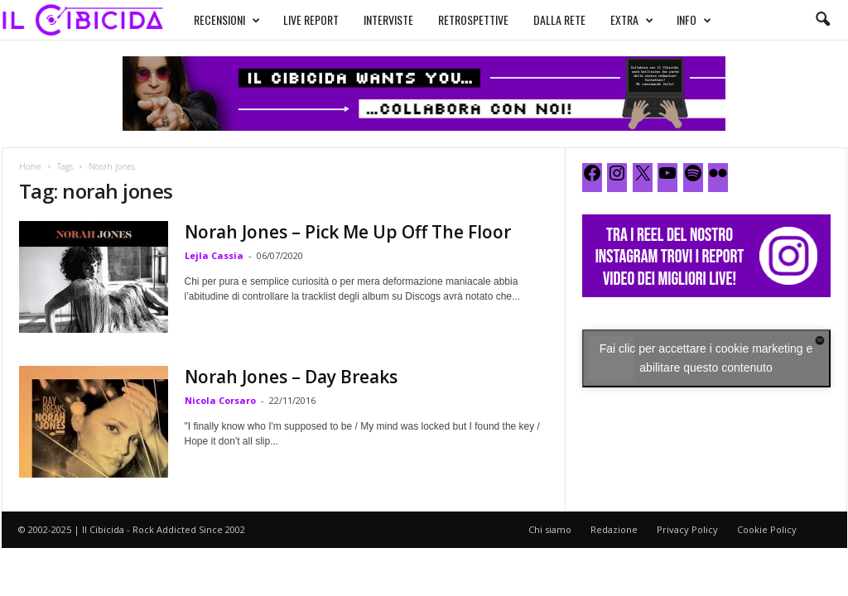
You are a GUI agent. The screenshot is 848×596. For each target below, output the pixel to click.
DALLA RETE (559, 19)
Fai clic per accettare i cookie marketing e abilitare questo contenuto (706, 358)
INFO (694, 20)
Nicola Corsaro (220, 400)
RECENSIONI (227, 20)
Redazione (614, 529)
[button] (822, 20)
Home (30, 166)
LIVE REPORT (311, 19)
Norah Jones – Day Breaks (291, 376)
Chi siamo (549, 529)
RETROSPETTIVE (473, 19)
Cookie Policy (767, 529)
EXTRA (631, 20)
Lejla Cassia (214, 255)
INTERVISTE (388, 19)
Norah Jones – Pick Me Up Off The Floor (348, 231)
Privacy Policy (687, 529)
